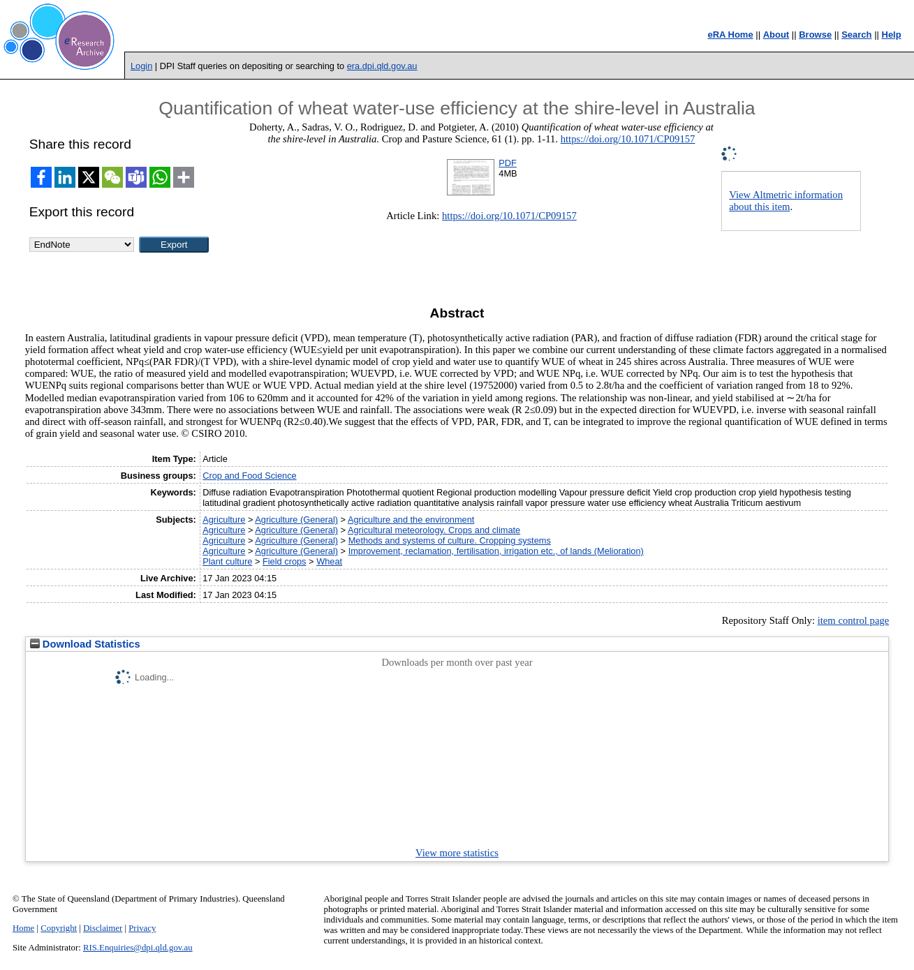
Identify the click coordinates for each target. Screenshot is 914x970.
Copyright (58, 928)
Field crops (285, 561)
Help (891, 34)
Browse (815, 34)
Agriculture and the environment (411, 519)
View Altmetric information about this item (786, 200)
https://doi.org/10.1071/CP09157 (628, 138)
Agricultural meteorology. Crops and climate (434, 530)
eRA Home (730, 34)
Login (141, 66)
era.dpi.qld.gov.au (382, 66)
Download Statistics (85, 644)
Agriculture (223, 519)
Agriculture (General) (296, 519)
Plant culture (227, 561)
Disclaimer (102, 928)
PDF (508, 163)
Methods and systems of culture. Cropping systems (449, 540)
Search (856, 34)
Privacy (142, 928)
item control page (854, 620)
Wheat (329, 561)
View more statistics (457, 852)
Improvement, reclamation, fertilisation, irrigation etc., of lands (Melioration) (496, 551)
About (776, 34)
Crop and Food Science (249, 475)
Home (23, 928)
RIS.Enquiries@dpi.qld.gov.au (138, 948)
